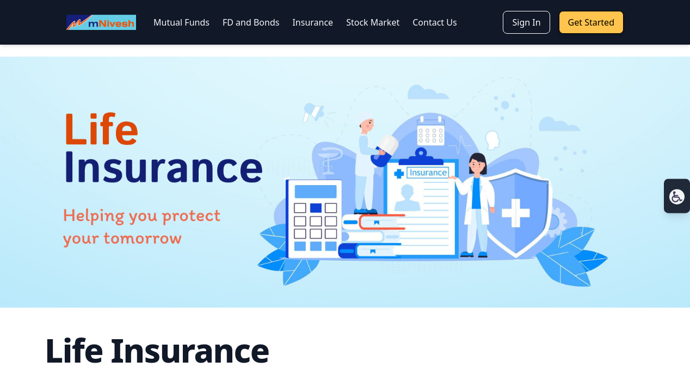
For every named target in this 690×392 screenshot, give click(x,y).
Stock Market (372, 22)
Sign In (526, 22)
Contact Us (434, 22)
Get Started (591, 22)
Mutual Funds (181, 22)
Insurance (312, 22)
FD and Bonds (251, 22)
